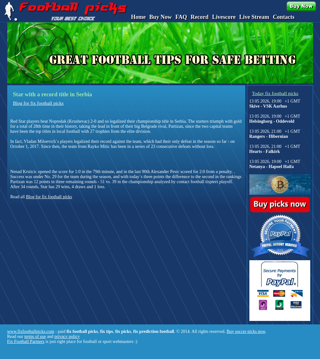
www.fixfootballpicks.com (30, 331)
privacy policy (67, 336)
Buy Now (160, 17)
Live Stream (254, 17)
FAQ (181, 17)
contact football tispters (197, 181)
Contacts (283, 17)
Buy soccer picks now (246, 331)
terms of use (35, 336)
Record (200, 17)
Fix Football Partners (25, 341)
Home (138, 17)
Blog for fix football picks (38, 103)
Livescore (224, 17)
